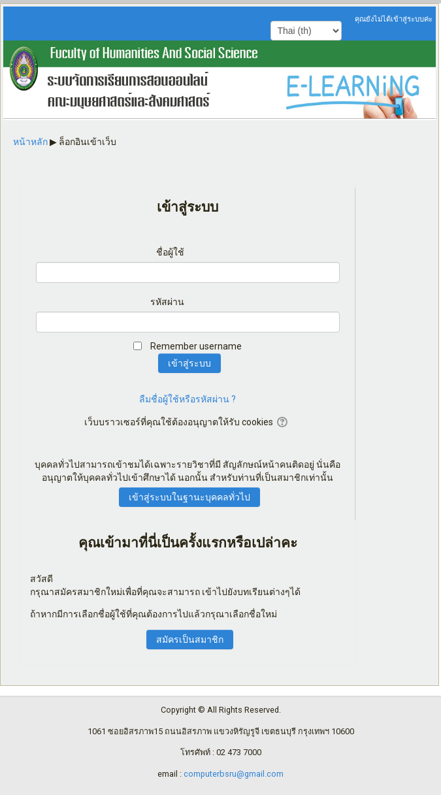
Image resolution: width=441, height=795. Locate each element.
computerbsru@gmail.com (234, 774)
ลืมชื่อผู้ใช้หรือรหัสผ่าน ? (187, 399)
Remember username (196, 346)
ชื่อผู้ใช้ (170, 252)
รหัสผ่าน (167, 302)
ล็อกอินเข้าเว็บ (87, 142)
